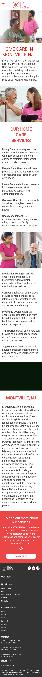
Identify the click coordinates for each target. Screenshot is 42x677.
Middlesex (4, 630)
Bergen (3, 627)
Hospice (4, 598)
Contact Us (21, 556)
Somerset (4, 621)
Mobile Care (5, 601)
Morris (3, 615)
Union (3, 618)
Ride (2, 591)
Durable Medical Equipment (10, 595)
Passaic (4, 624)
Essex (3, 611)
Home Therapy (6, 588)
